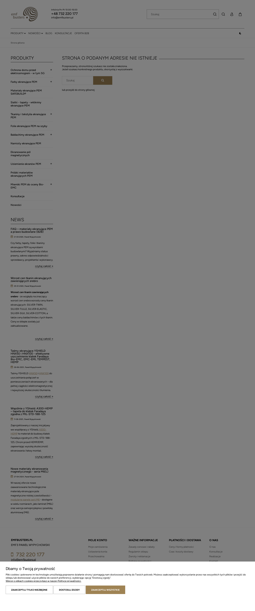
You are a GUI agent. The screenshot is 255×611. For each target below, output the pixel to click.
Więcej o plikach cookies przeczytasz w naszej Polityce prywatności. (43, 581)
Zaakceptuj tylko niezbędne (29, 590)
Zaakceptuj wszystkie (105, 590)
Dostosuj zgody (69, 590)
